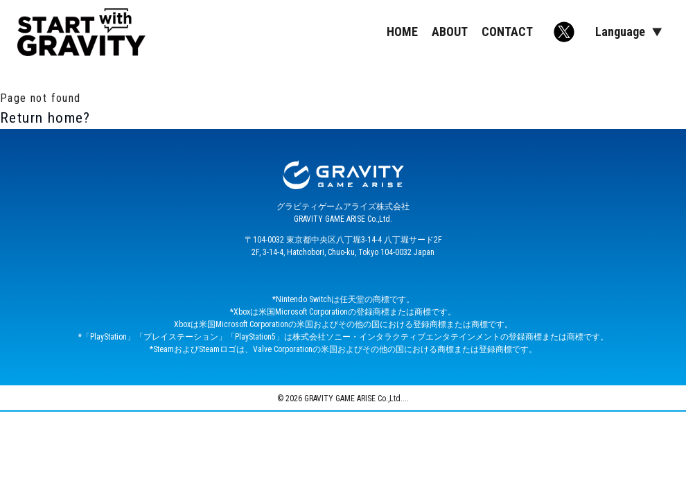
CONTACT (507, 31)
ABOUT (450, 31)
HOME (402, 31)
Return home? (45, 118)
